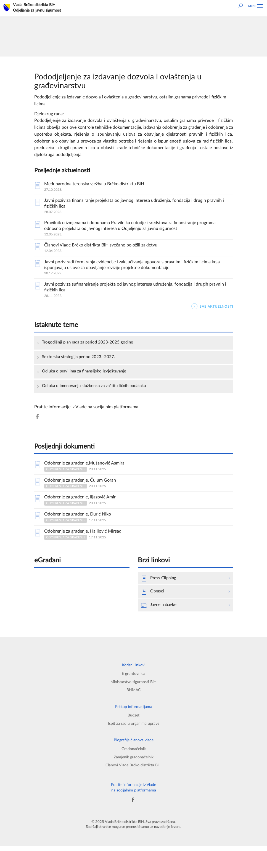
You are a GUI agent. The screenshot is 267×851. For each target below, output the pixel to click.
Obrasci (153, 594)
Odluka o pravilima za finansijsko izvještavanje (86, 372)
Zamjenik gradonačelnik (134, 761)
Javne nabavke (159, 608)
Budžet (133, 719)
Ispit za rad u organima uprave (133, 727)
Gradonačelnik (133, 753)
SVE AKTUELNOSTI (212, 306)
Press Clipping (159, 580)
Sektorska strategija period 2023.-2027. (80, 357)
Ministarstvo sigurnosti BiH (133, 685)
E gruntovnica (133, 676)
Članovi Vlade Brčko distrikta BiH (134, 770)
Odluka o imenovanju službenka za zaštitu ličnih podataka (97, 387)
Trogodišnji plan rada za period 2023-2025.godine (90, 342)
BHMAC (133, 693)
